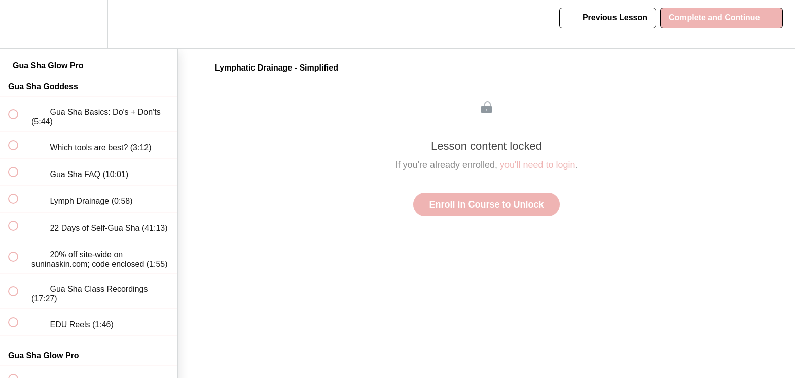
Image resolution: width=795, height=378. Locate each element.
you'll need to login (537, 165)
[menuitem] (88, 24)
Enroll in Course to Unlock (486, 204)
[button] (19, 24)
